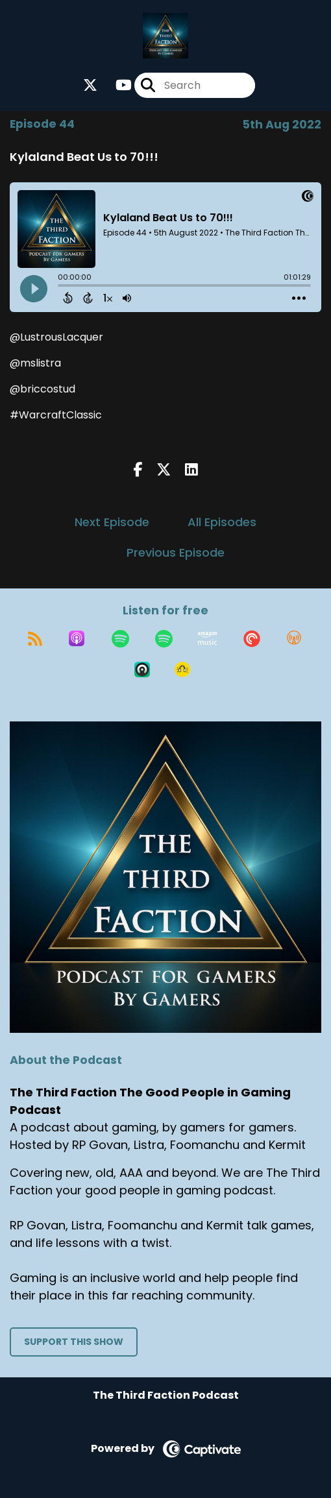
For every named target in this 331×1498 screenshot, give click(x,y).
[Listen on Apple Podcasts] (76, 638)
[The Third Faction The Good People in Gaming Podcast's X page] (90, 85)
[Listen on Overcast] (294, 638)
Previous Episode (176, 552)
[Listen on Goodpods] (182, 669)
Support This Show (73, 1341)
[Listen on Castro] (142, 669)
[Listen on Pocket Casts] (251, 638)
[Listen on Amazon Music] (207, 638)
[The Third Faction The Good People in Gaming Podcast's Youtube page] (116, 85)
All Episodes (222, 522)
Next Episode (112, 522)
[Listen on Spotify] (120, 638)
